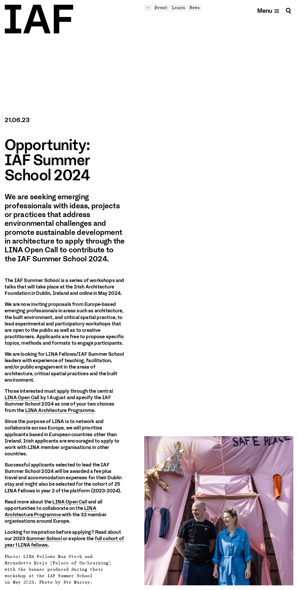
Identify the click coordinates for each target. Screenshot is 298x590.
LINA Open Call (22, 397)
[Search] (288, 11)
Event (161, 7)
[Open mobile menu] (268, 11)
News (194, 7)
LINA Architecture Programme (60, 410)
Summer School (44, 538)
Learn (178, 7)
